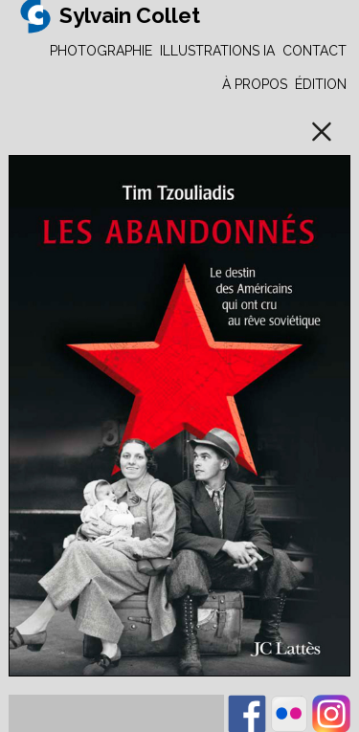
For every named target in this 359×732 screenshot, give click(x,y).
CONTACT (314, 50)
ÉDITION (321, 84)
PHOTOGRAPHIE (101, 50)
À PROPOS (254, 84)
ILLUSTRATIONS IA (217, 50)
